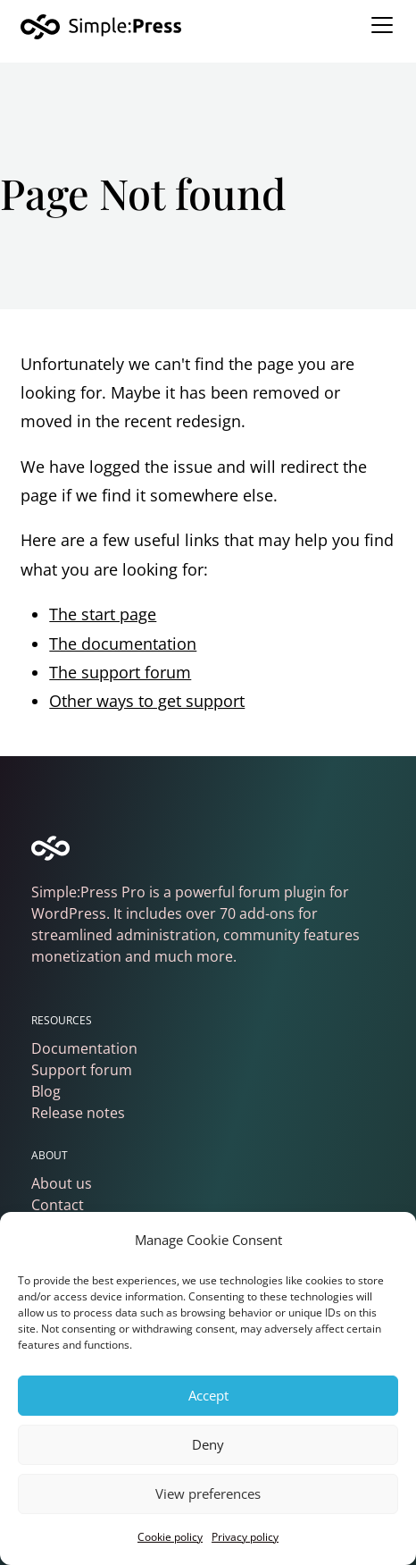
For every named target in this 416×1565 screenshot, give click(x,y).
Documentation (84, 1048)
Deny (208, 1444)
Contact (57, 1205)
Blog (46, 1091)
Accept (208, 1395)
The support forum (120, 672)
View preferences (208, 1493)
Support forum (81, 1070)
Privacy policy (245, 1536)
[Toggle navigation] (382, 25)
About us (61, 1183)
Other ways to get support (147, 700)
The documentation (122, 643)
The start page (102, 614)
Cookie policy (170, 1536)
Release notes (78, 1113)
